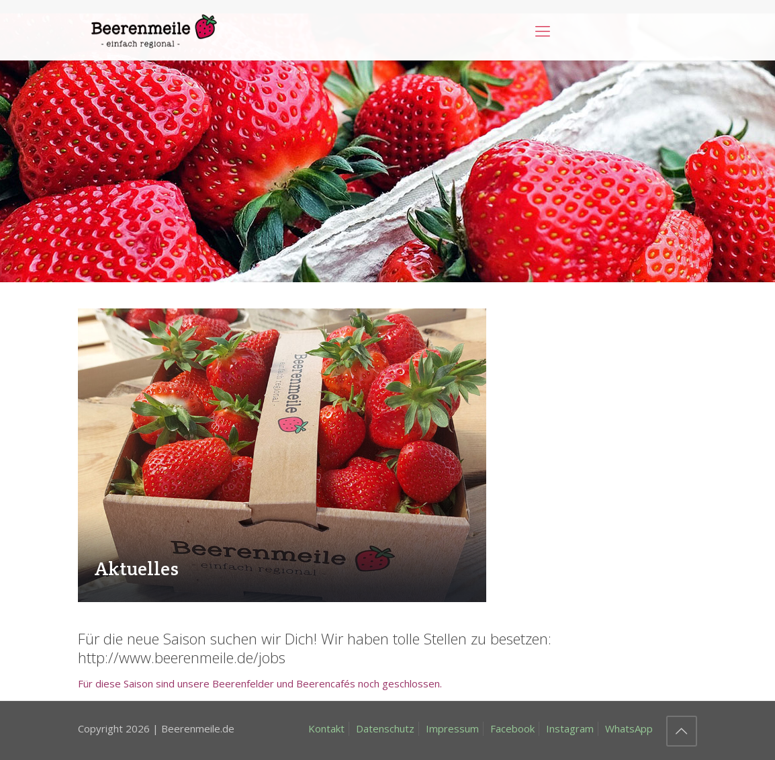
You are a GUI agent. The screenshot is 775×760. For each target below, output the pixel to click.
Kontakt (326, 728)
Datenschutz (385, 728)
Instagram (570, 728)
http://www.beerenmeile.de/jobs (181, 657)
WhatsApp (629, 728)
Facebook (512, 728)
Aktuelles (137, 568)
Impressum (452, 728)
